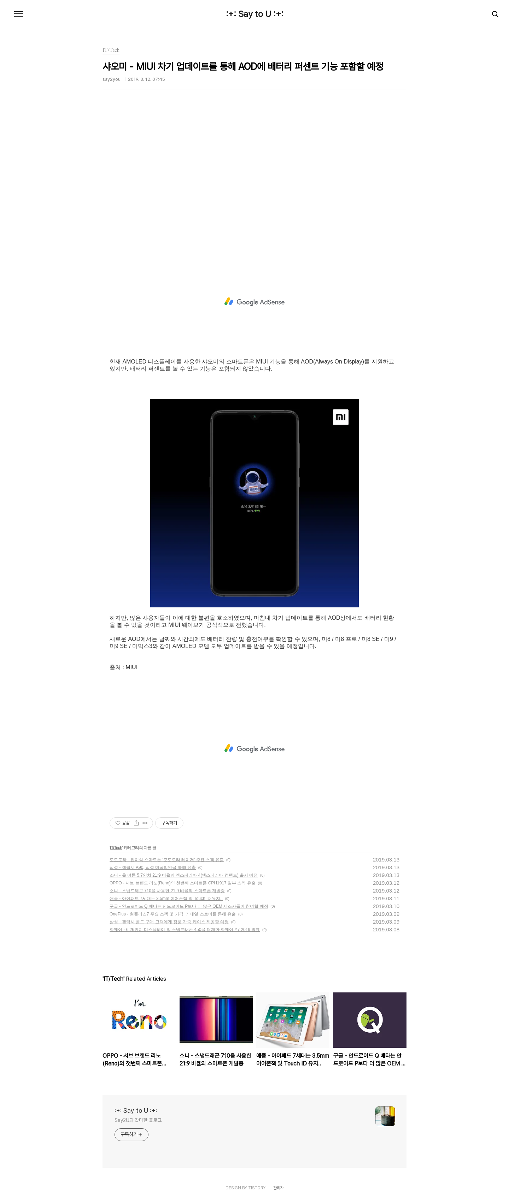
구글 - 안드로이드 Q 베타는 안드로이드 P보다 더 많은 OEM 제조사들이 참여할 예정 (189, 906)
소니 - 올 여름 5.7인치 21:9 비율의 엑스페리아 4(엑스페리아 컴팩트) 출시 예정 (184, 875)
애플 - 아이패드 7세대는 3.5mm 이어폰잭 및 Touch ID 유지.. (166, 898)
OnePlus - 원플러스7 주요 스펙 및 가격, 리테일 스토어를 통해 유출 (173, 914)
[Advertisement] (254, 185)
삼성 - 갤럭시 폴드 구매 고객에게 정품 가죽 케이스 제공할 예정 (169, 921)
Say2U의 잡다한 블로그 (138, 1120)
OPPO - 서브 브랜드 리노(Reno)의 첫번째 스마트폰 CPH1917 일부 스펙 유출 (183, 883)
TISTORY (256, 1187)
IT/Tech (116, 847)
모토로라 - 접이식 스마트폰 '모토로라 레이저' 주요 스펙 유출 (167, 859)
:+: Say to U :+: (254, 14)
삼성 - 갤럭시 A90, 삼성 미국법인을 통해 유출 (153, 867)
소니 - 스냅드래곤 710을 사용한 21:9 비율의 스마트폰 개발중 (167, 890)
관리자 (278, 1187)
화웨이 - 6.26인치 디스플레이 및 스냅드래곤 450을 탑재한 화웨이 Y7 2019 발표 (185, 929)
